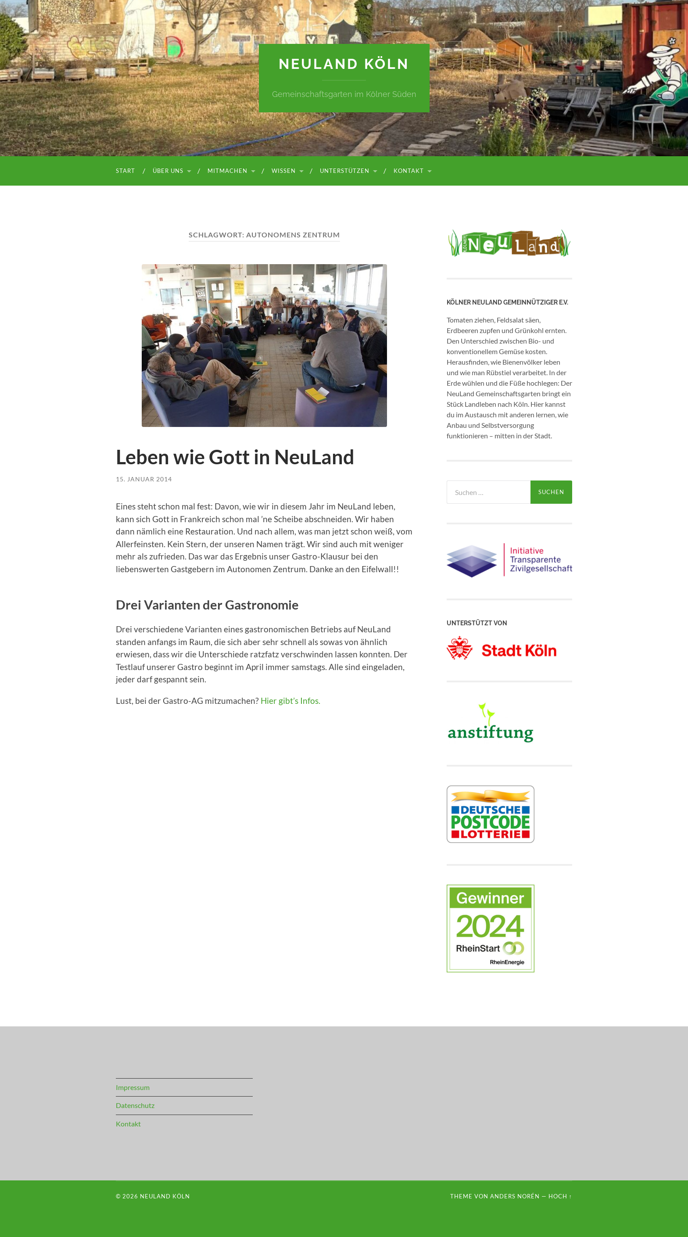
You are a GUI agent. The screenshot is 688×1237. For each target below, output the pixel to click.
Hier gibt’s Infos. (290, 701)
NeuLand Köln (344, 64)
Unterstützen (344, 170)
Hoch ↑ (560, 1196)
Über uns (168, 170)
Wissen (284, 170)
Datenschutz (135, 1105)
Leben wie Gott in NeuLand (235, 457)
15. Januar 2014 (144, 479)
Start (125, 170)
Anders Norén (515, 1196)
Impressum (133, 1087)
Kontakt (409, 170)
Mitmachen (227, 170)
